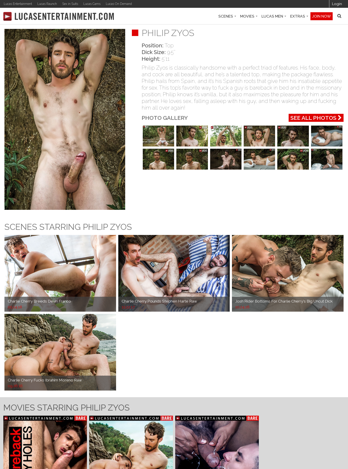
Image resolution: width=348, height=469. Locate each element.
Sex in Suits (70, 4)
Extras (299, 16)
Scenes (227, 16)
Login (337, 4)
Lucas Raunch (47, 4)
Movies (248, 16)
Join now (321, 16)
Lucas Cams (92, 4)
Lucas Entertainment (18, 4)
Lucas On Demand (119, 4)
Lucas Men (274, 16)
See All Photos (316, 117)
